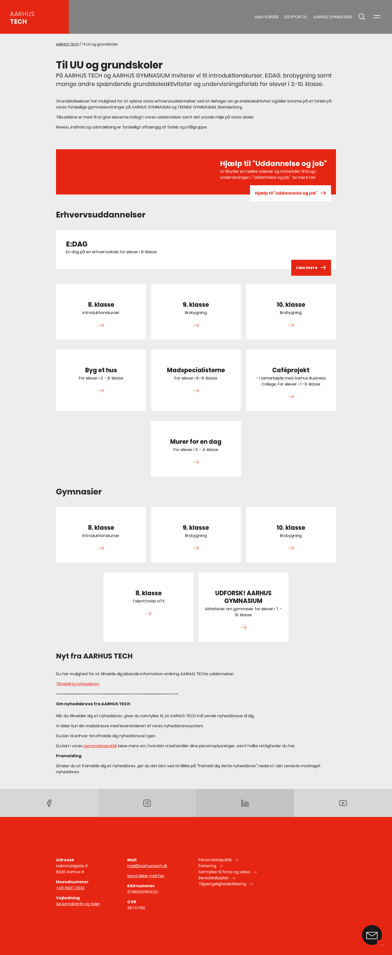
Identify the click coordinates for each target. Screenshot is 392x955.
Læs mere (311, 268)
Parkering (207, 866)
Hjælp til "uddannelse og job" (290, 193)
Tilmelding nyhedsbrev (77, 684)
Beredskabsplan (213, 878)
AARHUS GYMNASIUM (332, 17)
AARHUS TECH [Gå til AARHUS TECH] (67, 44)
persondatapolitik (100, 746)
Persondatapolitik (215, 860)
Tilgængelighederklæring (222, 884)
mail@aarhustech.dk (147, 866)
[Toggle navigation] (377, 17)
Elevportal (295, 17)
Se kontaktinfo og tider (78, 904)
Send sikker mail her (145, 876)
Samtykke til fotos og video (224, 872)
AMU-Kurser (266, 17)
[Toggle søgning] (362, 17)
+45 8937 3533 (70, 888)
